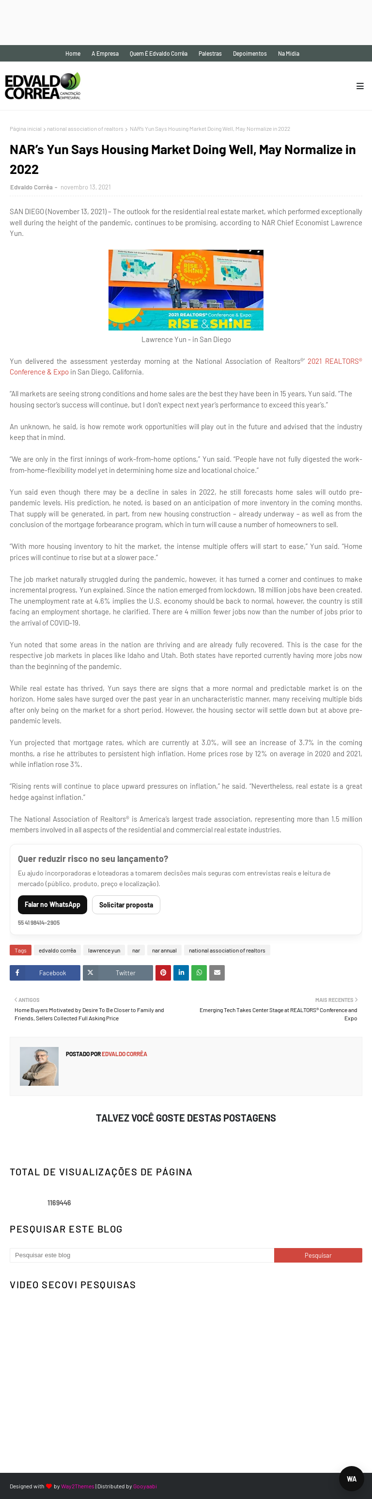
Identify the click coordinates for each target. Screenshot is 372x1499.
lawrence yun (104, 950)
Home (72, 53)
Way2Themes (77, 1486)
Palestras (210, 53)
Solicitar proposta (126, 905)
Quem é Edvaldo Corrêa (158, 53)
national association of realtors (85, 128)
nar (136, 950)
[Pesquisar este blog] (142, 1255)
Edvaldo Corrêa (31, 187)
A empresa (105, 53)
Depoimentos (250, 53)
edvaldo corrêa (57, 950)
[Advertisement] (176, 22)
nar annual (164, 950)
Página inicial (26, 128)
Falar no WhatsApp (52, 904)
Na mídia (288, 53)
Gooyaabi (145, 1486)
